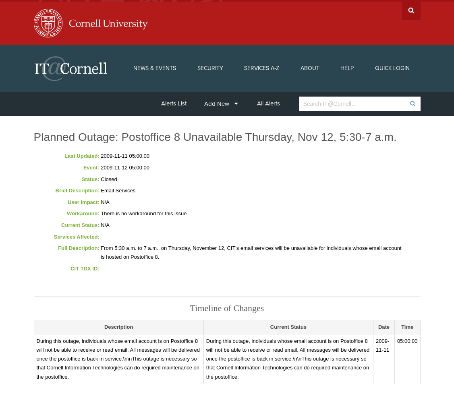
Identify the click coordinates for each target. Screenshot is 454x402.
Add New (221, 102)
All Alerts (268, 101)
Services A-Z (261, 66)
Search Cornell (411, 9)
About (310, 66)
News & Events (154, 66)
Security (210, 66)
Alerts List (174, 101)
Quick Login (392, 66)
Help (347, 66)
